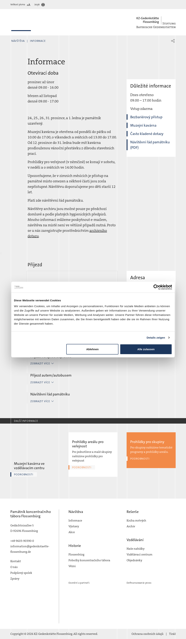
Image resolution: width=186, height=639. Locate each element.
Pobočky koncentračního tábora (89, 560)
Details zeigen (156, 337)
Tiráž (172, 634)
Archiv (131, 526)
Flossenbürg (76, 554)
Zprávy (14, 579)
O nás (14, 567)
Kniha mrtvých (136, 520)
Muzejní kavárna (143, 125)
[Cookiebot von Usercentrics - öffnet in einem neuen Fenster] (156, 287)
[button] (173, 41)
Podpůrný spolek (21, 573)
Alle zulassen (146, 349)
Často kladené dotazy (146, 133)
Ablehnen (92, 349)
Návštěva (18, 41)
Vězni (72, 566)
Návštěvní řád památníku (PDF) (150, 145)
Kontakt (15, 561)
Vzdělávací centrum (139, 554)
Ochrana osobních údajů (147, 634)
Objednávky (134, 560)
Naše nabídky (136, 549)
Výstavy (73, 526)
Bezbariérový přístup (146, 117)
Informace (38, 41)
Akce (71, 532)
